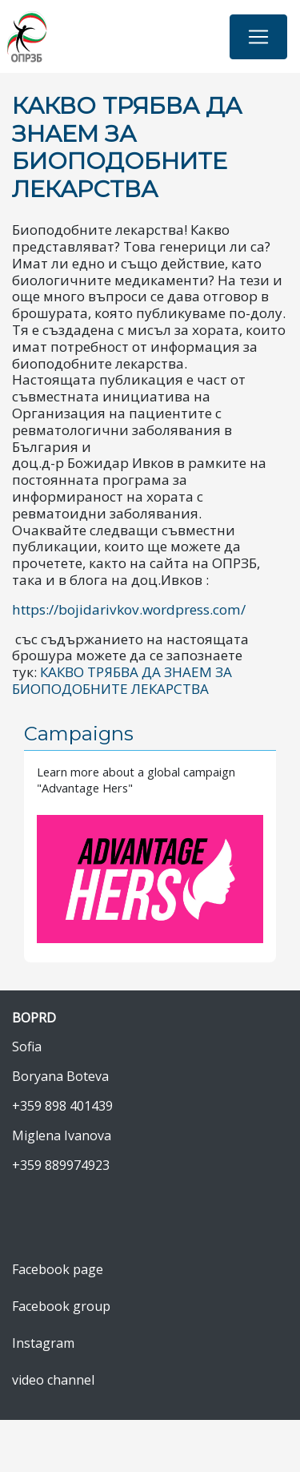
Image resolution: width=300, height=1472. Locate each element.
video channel (53, 1380)
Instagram (43, 1343)
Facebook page (57, 1269)
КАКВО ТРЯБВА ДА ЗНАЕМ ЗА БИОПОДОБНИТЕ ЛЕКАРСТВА (122, 680)
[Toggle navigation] (258, 36)
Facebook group (61, 1306)
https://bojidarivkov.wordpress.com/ (129, 609)
